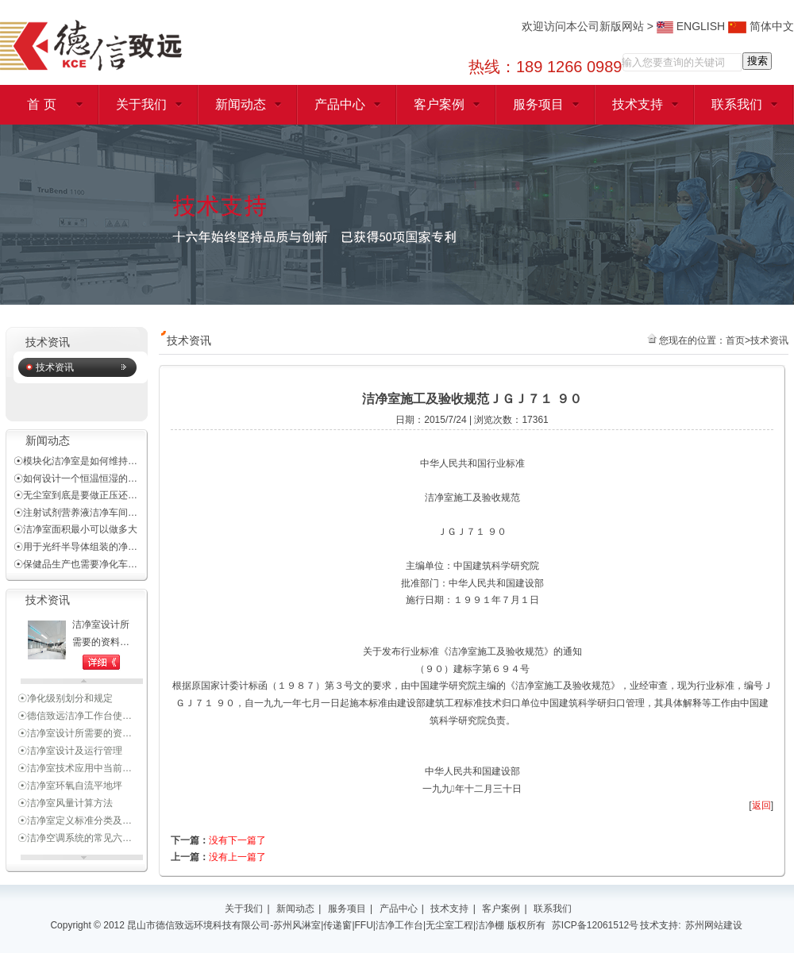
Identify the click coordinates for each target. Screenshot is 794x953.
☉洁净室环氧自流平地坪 (69, 788)
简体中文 (761, 26)
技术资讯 (55, 367)
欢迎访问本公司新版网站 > (589, 26)
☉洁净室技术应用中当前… (74, 770)
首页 (735, 340)
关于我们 (141, 104)
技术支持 (637, 104)
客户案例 (439, 104)
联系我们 (736, 104)
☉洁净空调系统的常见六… (74, 840)
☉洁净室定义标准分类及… (74, 822)
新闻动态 (240, 104)
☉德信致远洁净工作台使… (74, 718)
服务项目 (538, 104)
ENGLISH (691, 26)
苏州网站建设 (713, 925)
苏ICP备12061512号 (595, 925)
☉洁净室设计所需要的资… (74, 735)
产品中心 (339, 104)
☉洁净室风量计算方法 (65, 805)
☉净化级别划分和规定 (65, 700)
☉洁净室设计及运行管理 (69, 753)
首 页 (41, 104)
